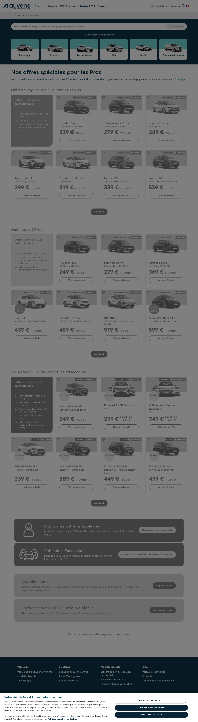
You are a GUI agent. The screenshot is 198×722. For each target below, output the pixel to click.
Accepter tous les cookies (151, 715)
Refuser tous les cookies (151, 708)
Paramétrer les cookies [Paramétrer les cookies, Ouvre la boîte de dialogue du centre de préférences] (149, 701)
